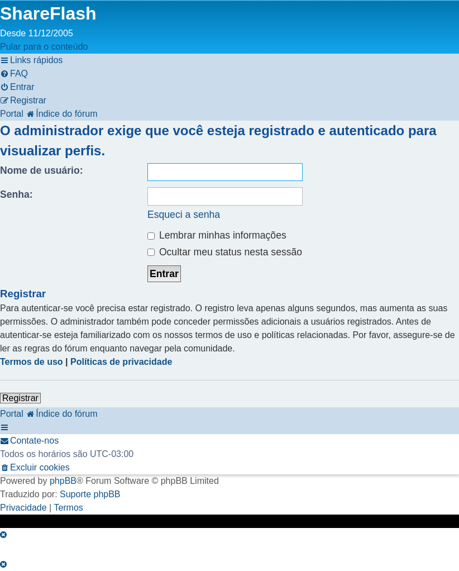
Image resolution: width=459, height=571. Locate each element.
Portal (11, 113)
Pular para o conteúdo (44, 46)
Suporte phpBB (90, 494)
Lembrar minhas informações (216, 235)
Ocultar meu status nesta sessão (224, 252)
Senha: (16, 194)
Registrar (20, 398)
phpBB (63, 481)
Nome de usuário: (41, 170)
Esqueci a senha (183, 214)
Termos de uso (31, 362)
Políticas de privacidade (121, 362)
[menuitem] (14, 73)
